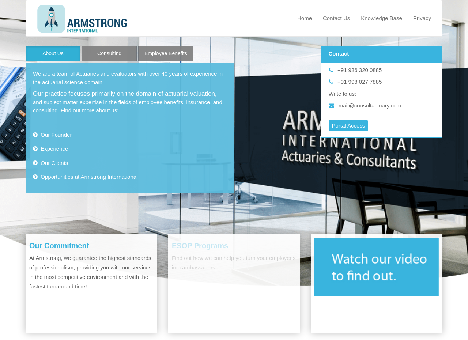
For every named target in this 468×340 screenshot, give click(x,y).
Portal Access (348, 125)
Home (304, 18)
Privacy (422, 18)
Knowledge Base (381, 18)
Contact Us (336, 18)
